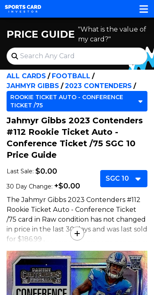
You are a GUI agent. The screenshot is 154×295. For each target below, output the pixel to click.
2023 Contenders (98, 86)
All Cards (26, 76)
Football (71, 76)
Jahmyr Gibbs (33, 86)
